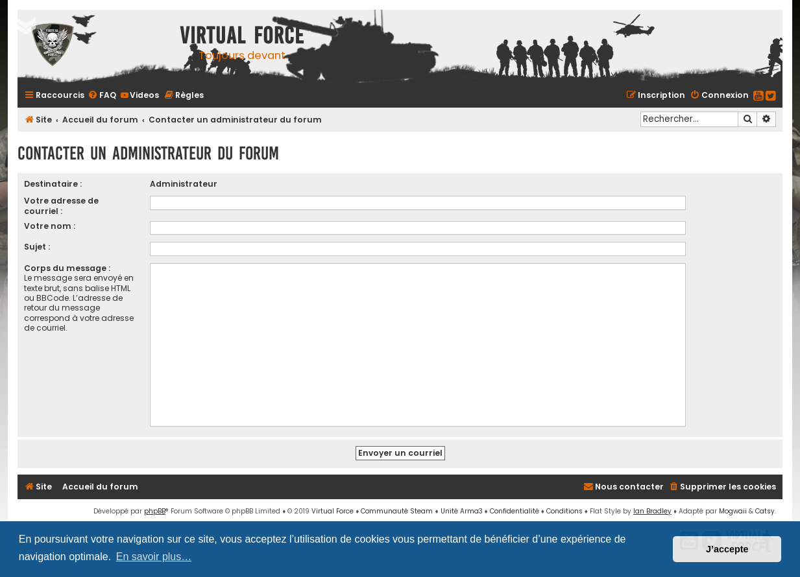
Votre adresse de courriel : (61, 205)
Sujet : (37, 246)
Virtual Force (332, 511)
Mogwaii (733, 511)
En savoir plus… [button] (154, 556)
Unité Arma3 (462, 511)
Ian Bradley (652, 511)
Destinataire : (53, 183)
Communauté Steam (397, 511)
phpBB (154, 511)
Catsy (765, 511)
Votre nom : (49, 225)
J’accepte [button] (727, 549)
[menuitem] (102, 94)
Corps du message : (67, 268)
